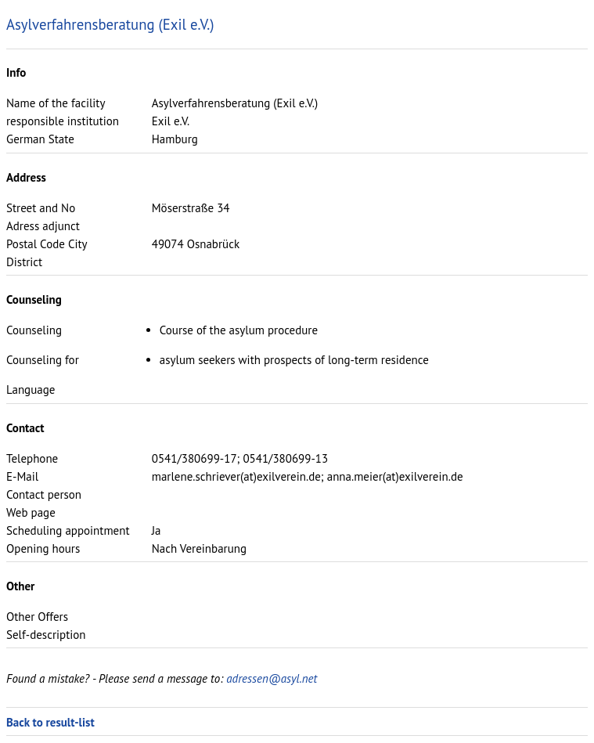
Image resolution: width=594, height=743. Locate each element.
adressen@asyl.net (271, 678)
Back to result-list (50, 722)
